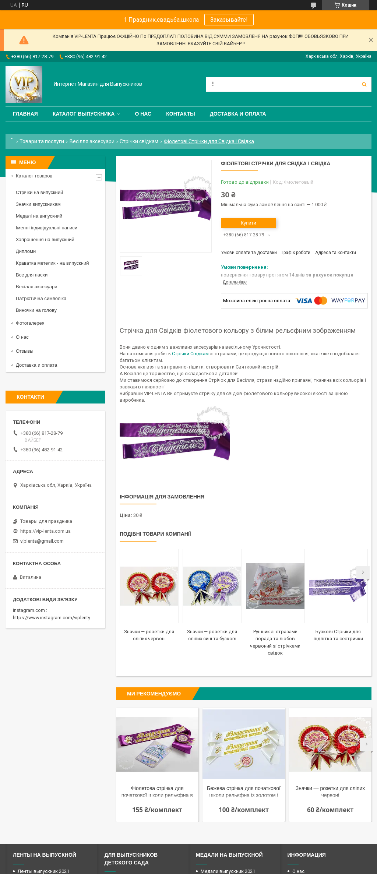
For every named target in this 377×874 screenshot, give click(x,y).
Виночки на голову (36, 310)
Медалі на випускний (39, 216)
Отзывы (25, 351)
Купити (248, 223)
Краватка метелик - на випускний (52, 263)
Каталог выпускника (84, 114)
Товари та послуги (42, 141)
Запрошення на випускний (45, 239)
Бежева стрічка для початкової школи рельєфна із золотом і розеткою (244, 792)
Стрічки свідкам (139, 141)
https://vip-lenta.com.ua (45, 531)
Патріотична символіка (41, 298)
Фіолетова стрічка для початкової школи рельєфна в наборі (157, 792)
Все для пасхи (31, 275)
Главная (25, 114)
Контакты (180, 114)
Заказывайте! (229, 19)
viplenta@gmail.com (42, 541)
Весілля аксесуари (92, 141)
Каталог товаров (34, 176)
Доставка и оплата (238, 114)
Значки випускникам (38, 204)
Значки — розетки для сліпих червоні (330, 791)
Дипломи (26, 251)
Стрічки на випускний (39, 192)
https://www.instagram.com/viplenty (51, 617)
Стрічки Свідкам (190, 353)
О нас (143, 114)
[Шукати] (364, 84)
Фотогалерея (30, 323)
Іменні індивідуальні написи (46, 227)
